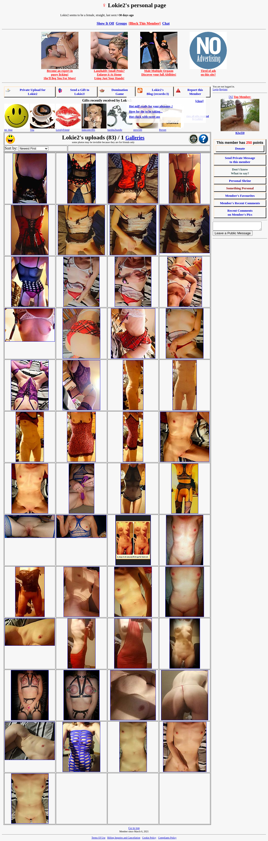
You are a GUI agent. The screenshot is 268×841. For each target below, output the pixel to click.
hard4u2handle (114, 129)
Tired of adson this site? (208, 71)
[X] (231, 97)
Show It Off (105, 23)
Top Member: (242, 97)
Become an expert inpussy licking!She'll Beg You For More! (59, 73)
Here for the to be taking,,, (146, 111)
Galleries (134, 137)
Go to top (133, 828)
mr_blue (8, 129)
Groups (121, 23)
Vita (32, 129)
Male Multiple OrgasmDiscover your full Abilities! (158, 71)
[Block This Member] (145, 23)
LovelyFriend (62, 129)
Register (223, 89)
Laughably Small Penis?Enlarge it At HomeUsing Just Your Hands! (109, 73)
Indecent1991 (88, 129)
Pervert (162, 129)
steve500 (137, 129)
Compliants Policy (167, 837)
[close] (199, 101)
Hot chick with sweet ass (144, 117)
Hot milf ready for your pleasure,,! (151, 106)
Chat (166, 23)
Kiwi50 (240, 133)
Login (216, 89)
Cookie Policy (149, 837)
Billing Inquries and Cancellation (123, 837)
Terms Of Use (98, 837)
